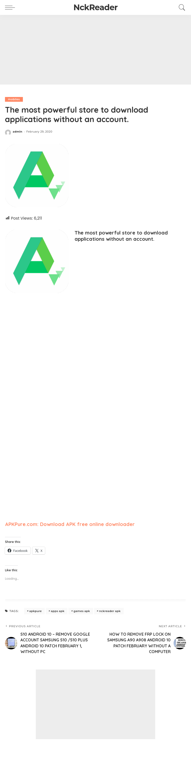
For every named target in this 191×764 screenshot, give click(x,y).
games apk (82, 611)
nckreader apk (109, 611)
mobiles (14, 99)
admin (17, 131)
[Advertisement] (95, 50)
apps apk (57, 611)
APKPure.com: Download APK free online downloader (70, 524)
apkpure (35, 611)
